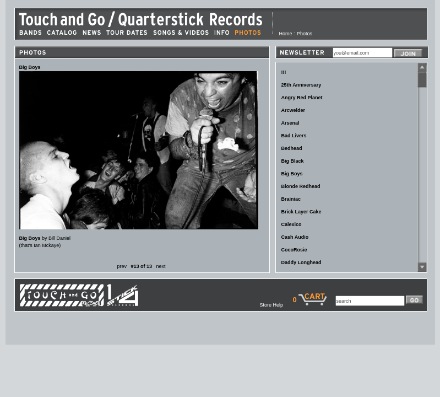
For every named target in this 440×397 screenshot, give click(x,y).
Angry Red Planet (302, 97)
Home (285, 33)
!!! (283, 72)
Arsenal (290, 123)
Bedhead (291, 148)
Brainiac (291, 199)
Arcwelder (293, 110)
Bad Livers (294, 135)
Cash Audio (295, 237)
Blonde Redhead (301, 186)
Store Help (275, 305)
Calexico (291, 224)
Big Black (292, 161)
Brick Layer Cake (301, 211)
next (161, 266)
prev (122, 266)
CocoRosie (294, 250)
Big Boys (292, 173)
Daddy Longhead (301, 262)
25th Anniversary (301, 85)
